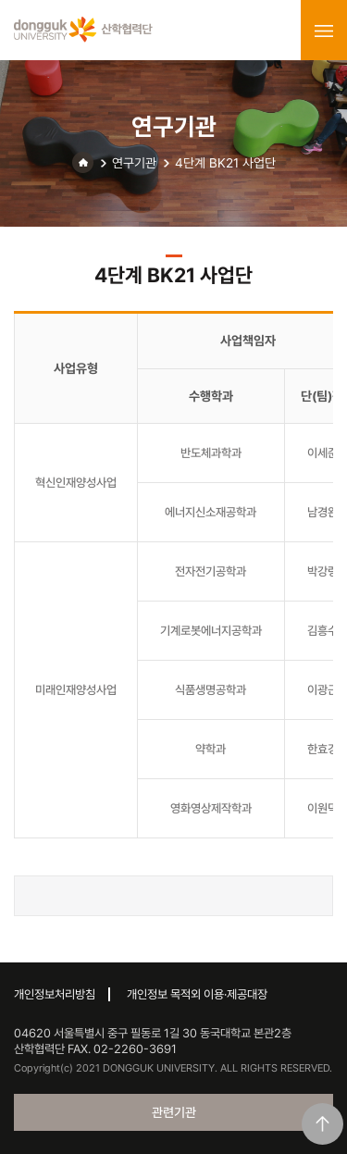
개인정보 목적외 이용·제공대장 (197, 994)
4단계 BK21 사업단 (225, 162)
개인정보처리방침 (54, 994)
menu (324, 30)
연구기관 (134, 162)
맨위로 (322, 1124)
